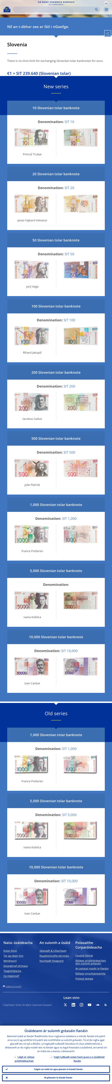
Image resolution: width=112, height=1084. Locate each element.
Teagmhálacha (12, 971)
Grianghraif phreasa (15, 966)
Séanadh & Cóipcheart (52, 950)
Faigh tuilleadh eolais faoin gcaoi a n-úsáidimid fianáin (79, 1059)
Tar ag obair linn (13, 956)
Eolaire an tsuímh (13, 986)
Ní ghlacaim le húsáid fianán (58, 1077)
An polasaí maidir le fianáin (92, 968)
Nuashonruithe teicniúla (54, 956)
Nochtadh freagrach (51, 961)
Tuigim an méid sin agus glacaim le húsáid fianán (58, 1069)
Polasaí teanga (84, 978)
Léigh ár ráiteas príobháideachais (24, 1059)
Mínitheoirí (10, 961)
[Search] (54, 9)
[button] (106, 3)
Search (96, 9)
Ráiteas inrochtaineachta (90, 973)
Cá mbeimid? (11, 976)
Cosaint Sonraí (84, 955)
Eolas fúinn (10, 950)
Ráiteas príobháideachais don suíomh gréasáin (90, 962)
